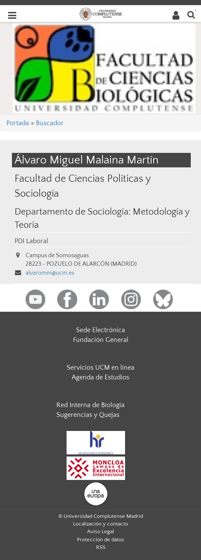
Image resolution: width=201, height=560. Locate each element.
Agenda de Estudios (100, 377)
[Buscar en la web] (191, 14)
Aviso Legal (100, 531)
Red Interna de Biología (90, 405)
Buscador (50, 123)
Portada (17, 123)
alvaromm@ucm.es (50, 273)
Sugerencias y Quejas (87, 415)
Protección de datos (100, 540)
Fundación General (100, 340)
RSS (100, 547)
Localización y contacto (100, 524)
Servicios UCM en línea (100, 367)
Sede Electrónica (100, 330)
